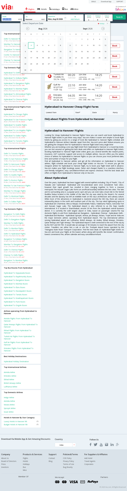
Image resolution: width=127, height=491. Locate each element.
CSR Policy (67, 458)
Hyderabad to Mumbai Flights (16, 89)
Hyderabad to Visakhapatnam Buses (18, 298)
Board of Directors (8, 461)
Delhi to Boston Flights (13, 180)
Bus (24, 467)
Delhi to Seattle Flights (13, 175)
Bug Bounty (68, 467)
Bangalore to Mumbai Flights (16, 260)
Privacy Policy (68, 461)
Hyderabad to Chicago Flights (16, 114)
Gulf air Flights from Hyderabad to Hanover (18, 343)
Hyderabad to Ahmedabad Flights (17, 94)
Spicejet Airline (10, 408)
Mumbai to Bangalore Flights (16, 244)
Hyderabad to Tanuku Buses (15, 294)
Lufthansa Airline (10, 386)
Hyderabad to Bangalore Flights (17, 83)
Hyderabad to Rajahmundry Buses (18, 276)
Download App (106, 1)
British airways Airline (12, 383)
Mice (25, 470)
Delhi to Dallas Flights (13, 201)
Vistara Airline (9, 404)
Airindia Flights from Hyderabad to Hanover (18, 319)
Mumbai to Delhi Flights (13, 223)
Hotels (25, 461)
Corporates (88, 464)
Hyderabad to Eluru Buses (14, 287)
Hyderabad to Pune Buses (14, 302)
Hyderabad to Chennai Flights (16, 99)
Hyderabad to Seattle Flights (15, 125)
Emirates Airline (10, 376)
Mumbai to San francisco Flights (17, 185)
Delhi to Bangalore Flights (14, 219)
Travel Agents (89, 461)
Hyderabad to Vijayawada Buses (17, 273)
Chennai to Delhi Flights (13, 255)
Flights (25, 458)
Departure (51, 16)
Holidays (26, 464)
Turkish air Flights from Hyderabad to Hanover (19, 337)
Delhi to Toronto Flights (14, 153)
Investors (5, 467)
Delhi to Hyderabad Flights (15, 234)
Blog (50, 461)
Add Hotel (88, 458)
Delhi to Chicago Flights (13, 169)
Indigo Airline (9, 397)
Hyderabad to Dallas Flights (15, 135)
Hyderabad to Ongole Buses (15, 305)
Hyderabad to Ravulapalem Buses (18, 291)
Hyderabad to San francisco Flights (18, 119)
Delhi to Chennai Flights (13, 250)
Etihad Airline (9, 379)
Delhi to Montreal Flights (14, 196)
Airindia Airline (9, 372)
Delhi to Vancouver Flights (14, 164)
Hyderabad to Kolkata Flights (16, 78)
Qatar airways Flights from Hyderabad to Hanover (21, 325)
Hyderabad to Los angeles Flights (17, 130)
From (4, 17)
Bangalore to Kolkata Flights (15, 239)
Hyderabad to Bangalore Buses (17, 280)
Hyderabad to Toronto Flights (16, 141)
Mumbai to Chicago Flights (15, 191)
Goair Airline (9, 412)
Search (119, 17)
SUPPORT (119, 1)
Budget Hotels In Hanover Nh (21, 424)
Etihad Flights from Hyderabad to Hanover (17, 331)
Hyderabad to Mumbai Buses (16, 284)
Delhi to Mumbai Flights (13, 228)
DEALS (93, 1)
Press (3, 464)
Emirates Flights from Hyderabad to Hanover (18, 349)
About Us (5, 458)
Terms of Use (68, 464)
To (27, 17)
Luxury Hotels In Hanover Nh (21, 421)
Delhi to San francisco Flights (16, 159)
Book (114, 46)
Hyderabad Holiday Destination (16, 361)
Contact (52, 458)
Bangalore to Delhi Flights (14, 214)
